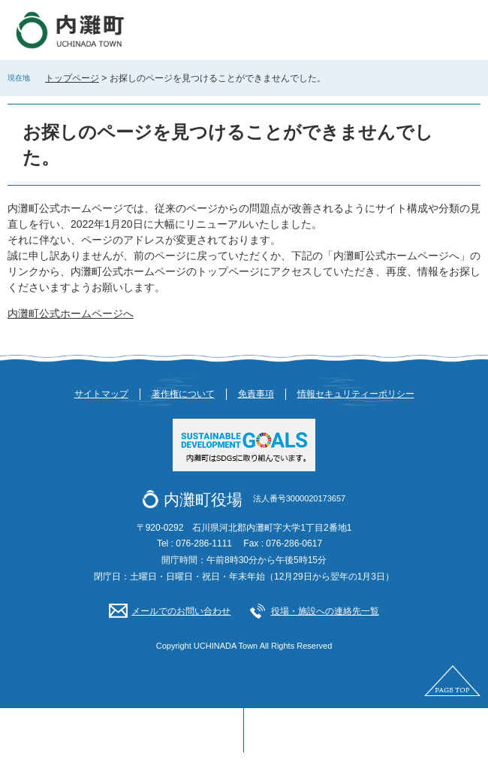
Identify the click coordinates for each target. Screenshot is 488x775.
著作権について (183, 394)
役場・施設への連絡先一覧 (325, 611)
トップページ (72, 78)
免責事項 (256, 394)
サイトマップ (101, 394)
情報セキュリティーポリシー (355, 394)
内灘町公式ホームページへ (71, 313)
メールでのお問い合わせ (180, 611)
